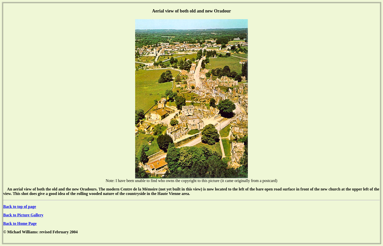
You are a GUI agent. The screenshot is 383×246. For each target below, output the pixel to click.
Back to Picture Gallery (23, 215)
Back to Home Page (20, 223)
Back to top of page (19, 206)
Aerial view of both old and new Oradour (191, 10)
